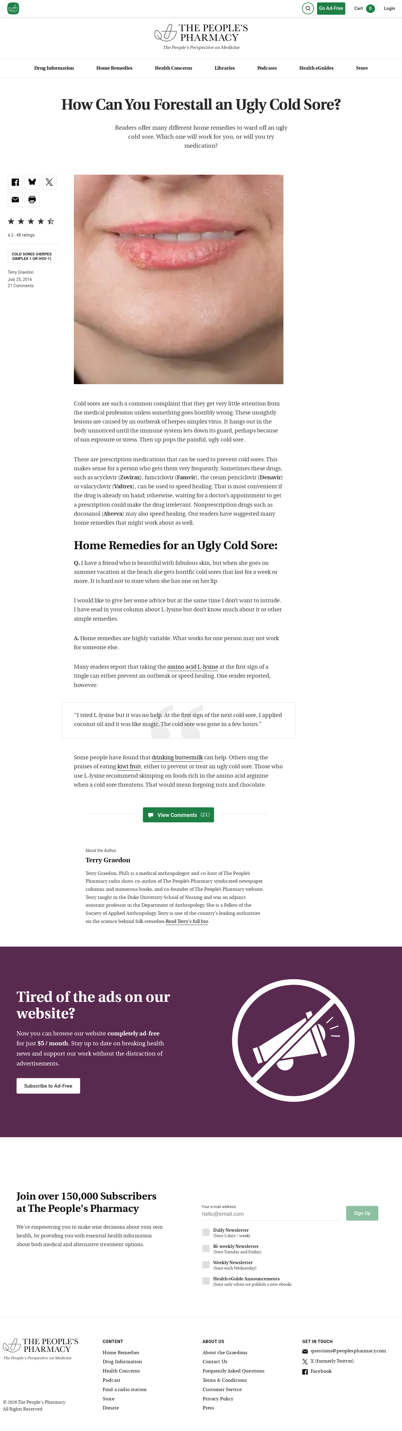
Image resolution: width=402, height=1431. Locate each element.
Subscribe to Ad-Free (48, 1086)
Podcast (111, 1380)
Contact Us (215, 1362)
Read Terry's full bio (187, 921)
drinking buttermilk (177, 758)
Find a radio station (125, 1389)
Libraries (225, 68)
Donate (111, 1408)
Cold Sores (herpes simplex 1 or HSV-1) (32, 256)
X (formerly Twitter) (328, 1362)
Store (362, 68)
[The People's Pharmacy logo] (201, 34)
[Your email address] (271, 1216)
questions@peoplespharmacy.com (344, 1352)
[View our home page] (13, 9)
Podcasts (267, 68)
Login (389, 8)
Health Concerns (173, 68)
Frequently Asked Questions (234, 1371)
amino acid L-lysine (192, 667)
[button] (32, 199)
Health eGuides (316, 68)
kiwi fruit (129, 767)
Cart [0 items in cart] (364, 9)
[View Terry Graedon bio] (176, 860)
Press (208, 1408)
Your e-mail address (219, 1206)
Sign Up (362, 1213)
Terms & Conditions (225, 1380)
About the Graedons (225, 1353)
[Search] (308, 8)
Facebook (316, 1372)
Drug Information (54, 68)
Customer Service (222, 1389)
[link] (15, 182)
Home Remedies (114, 68)
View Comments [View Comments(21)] (178, 815)
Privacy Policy (218, 1399)
